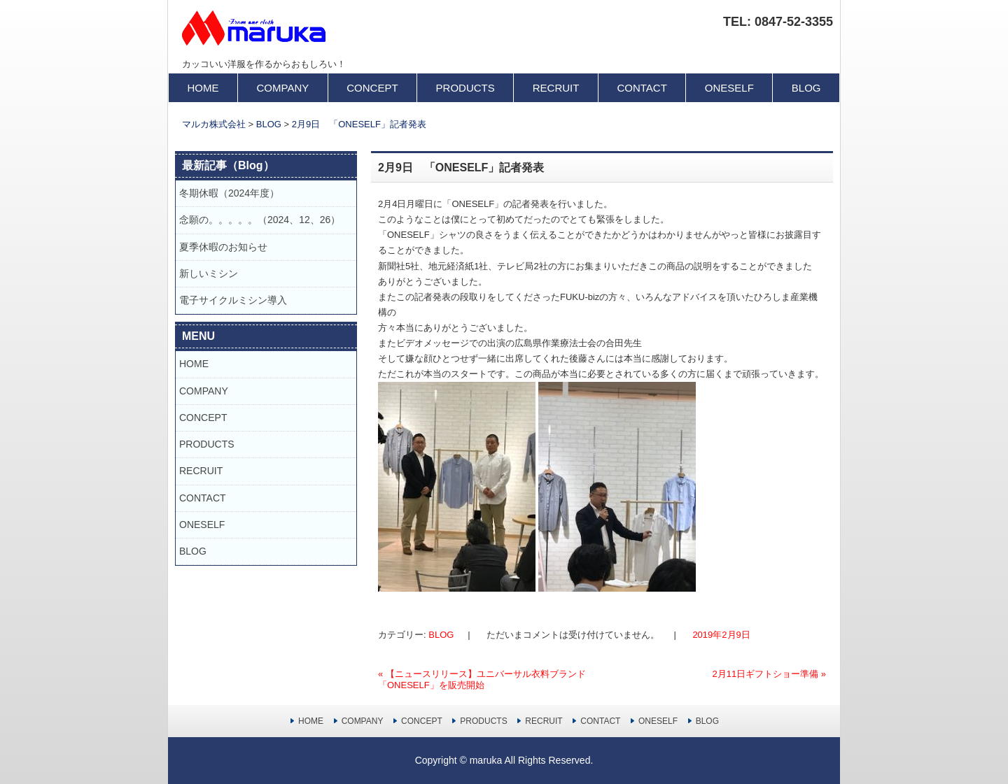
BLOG (806, 88)
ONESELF (729, 88)
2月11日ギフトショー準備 (769, 674)
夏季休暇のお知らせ (228, 246)
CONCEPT (372, 88)
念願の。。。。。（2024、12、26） (259, 219)
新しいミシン (208, 273)
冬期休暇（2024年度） (229, 193)
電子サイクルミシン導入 (233, 300)
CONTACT (641, 88)
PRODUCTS (465, 88)
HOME (203, 88)
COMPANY (283, 88)
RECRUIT (556, 88)
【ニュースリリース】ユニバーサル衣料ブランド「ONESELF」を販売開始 (482, 679)
